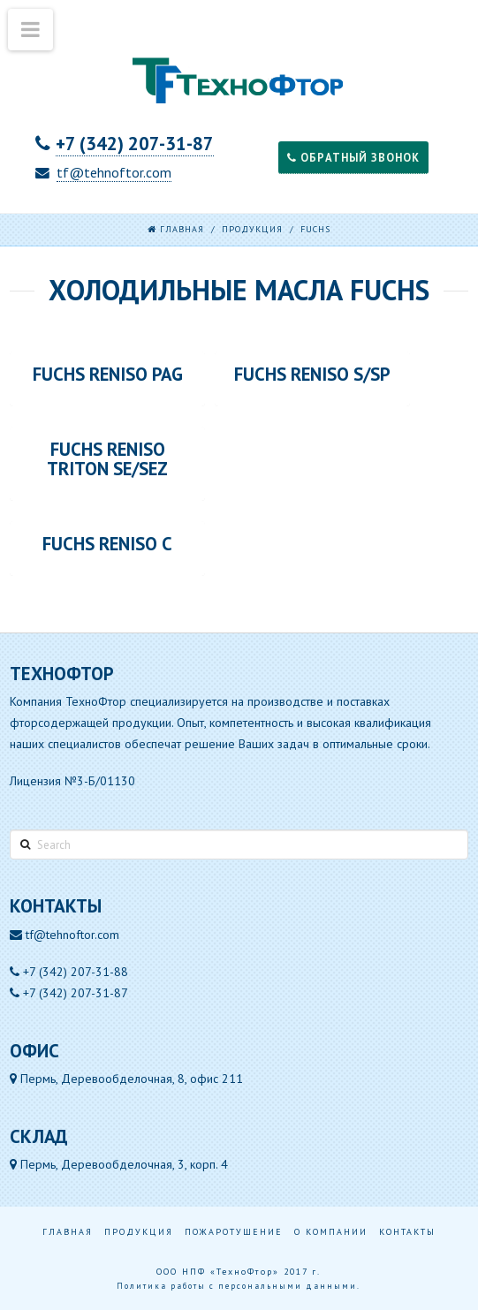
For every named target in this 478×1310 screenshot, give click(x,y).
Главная (67, 1232)
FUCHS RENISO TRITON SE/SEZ (107, 459)
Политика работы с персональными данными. (238, 1286)
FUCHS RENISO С (107, 544)
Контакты (407, 1232)
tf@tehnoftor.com (114, 172)
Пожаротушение (234, 1232)
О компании (331, 1232)
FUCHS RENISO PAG (108, 374)
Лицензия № (72, 781)
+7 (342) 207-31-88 (75, 972)
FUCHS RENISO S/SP (312, 374)
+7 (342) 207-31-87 (135, 143)
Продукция (252, 229)
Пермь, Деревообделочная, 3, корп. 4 (119, 1164)
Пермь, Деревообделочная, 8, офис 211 (126, 1079)
